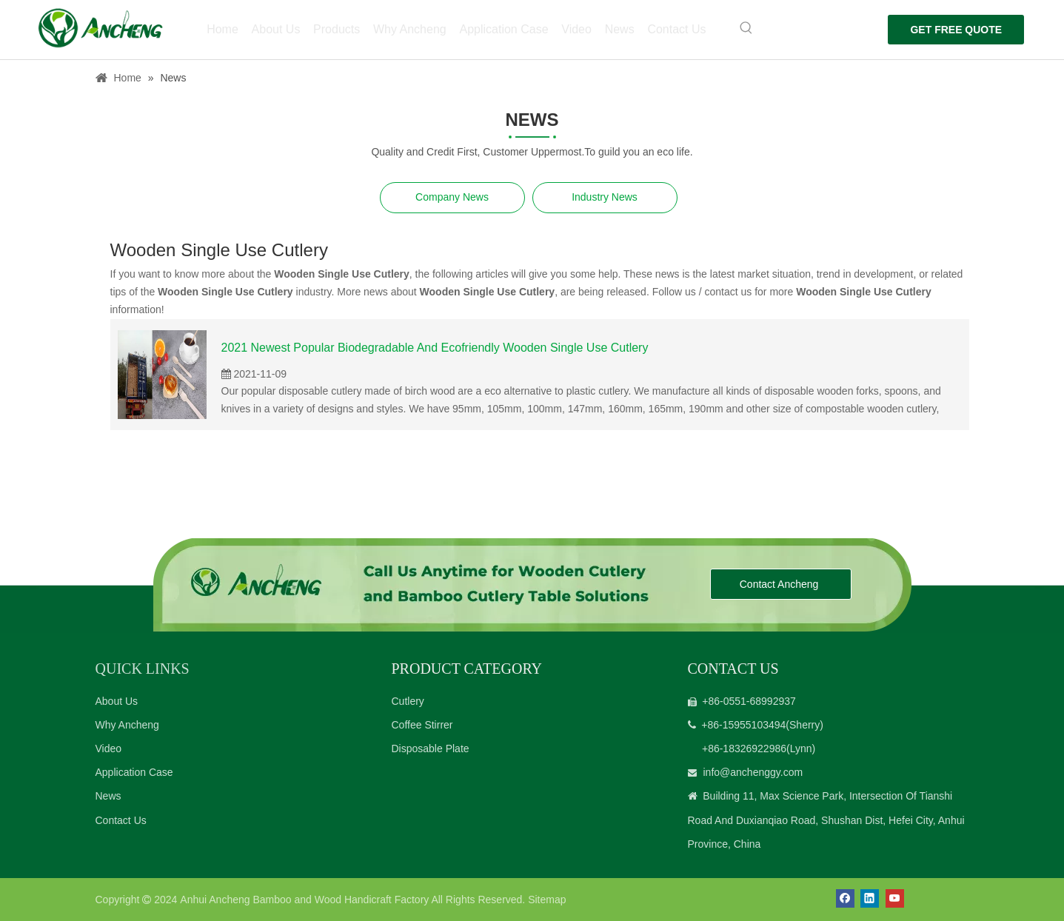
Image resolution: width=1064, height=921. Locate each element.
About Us (117, 701)
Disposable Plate (430, 748)
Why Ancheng (127, 725)
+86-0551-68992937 (749, 701)
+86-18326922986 (744, 748)
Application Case (134, 772)
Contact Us (121, 820)
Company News (452, 197)
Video (109, 748)
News (108, 796)
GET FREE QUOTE (953, 30)
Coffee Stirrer (422, 725)
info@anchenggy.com (753, 772)
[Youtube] (895, 898)
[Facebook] (845, 898)
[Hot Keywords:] (740, 28)
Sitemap (547, 899)
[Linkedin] (869, 898)
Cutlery (408, 701)
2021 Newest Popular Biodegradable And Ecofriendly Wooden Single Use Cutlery (435, 347)
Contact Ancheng (781, 584)
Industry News (605, 197)
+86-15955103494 (743, 725)
